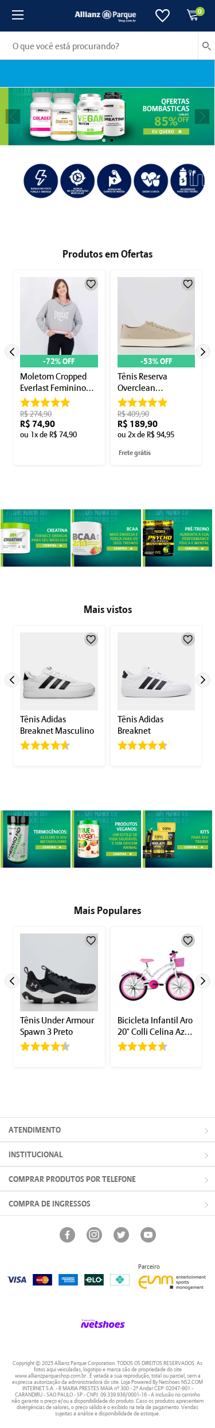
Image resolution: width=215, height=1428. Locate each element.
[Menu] (17, 16)
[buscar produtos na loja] (206, 46)
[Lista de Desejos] (162, 16)
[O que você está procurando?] (107, 46)
